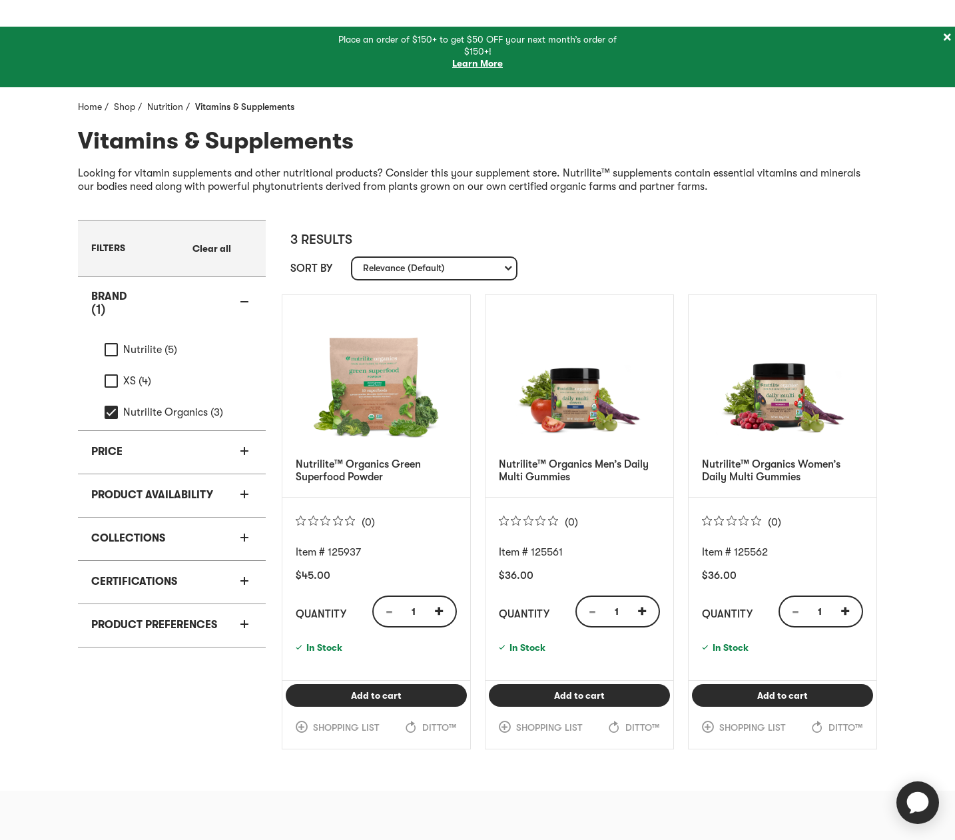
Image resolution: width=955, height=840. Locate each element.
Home (90, 106)
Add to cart (409, 695)
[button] (171, 303)
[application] (917, 802)
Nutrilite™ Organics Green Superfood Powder (358, 470)
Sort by (311, 268)
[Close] (947, 37)
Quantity (321, 614)
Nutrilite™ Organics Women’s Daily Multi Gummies (771, 470)
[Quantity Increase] (443, 612)
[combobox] (434, 268)
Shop (124, 106)
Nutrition (165, 106)
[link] (211, 248)
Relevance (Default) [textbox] (403, 270)
